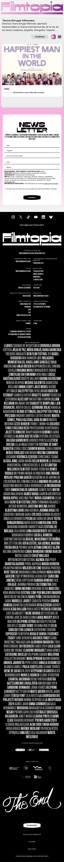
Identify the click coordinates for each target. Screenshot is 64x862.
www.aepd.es (9, 182)
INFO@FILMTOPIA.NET (32, 225)
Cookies (32, 842)
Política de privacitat (32, 834)
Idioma (8, 167)
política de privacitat (51, 183)
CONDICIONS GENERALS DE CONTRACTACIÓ (32, 856)
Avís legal (32, 849)
